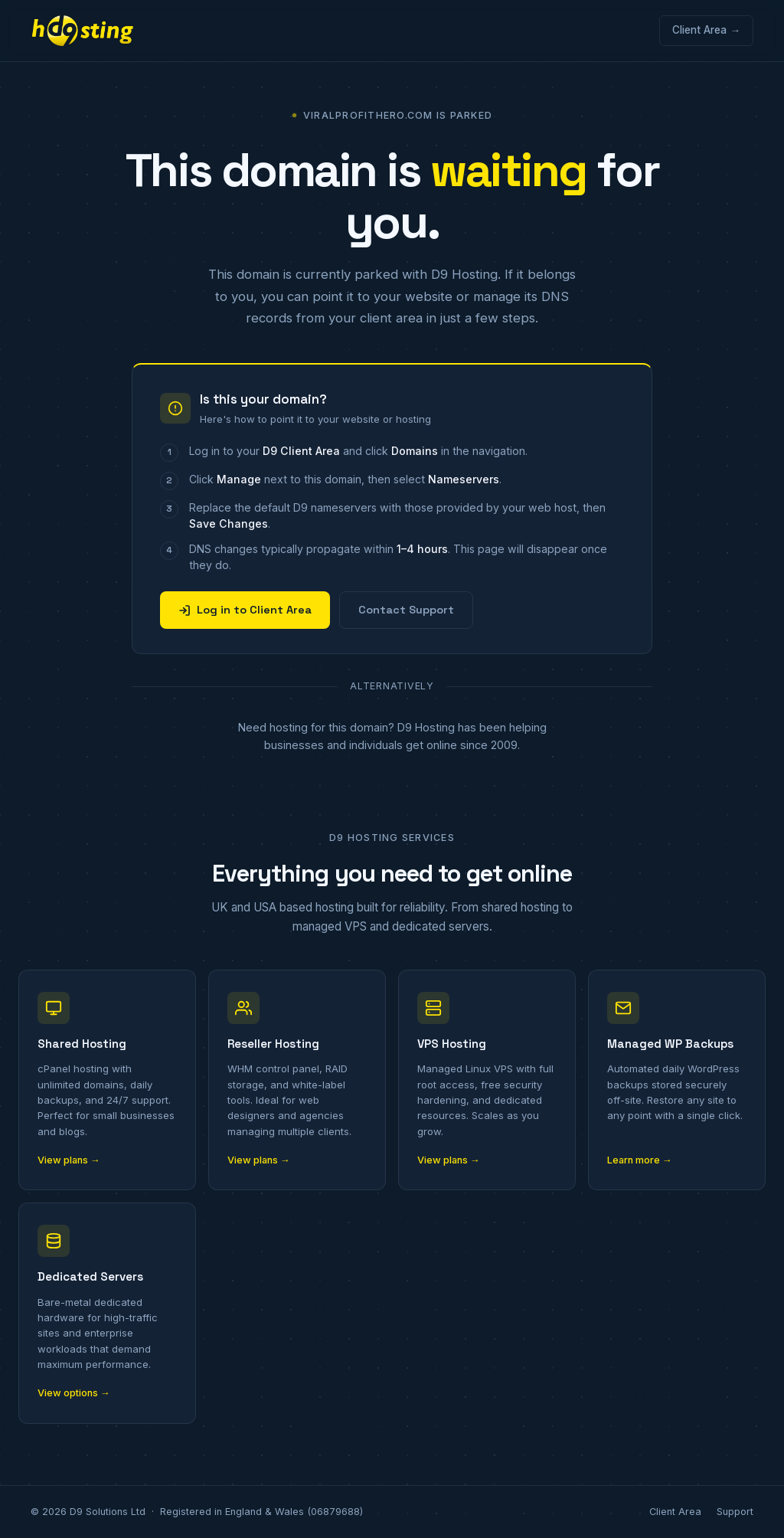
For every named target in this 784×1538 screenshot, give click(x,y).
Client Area (675, 1511)
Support (735, 1511)
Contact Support (406, 610)
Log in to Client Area (245, 610)
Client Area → (706, 30)
